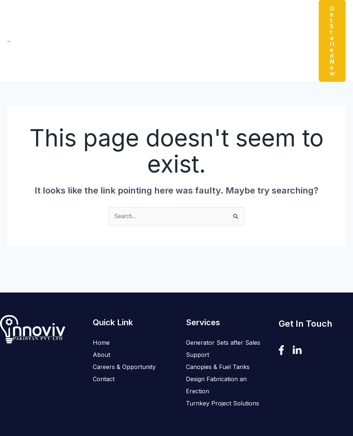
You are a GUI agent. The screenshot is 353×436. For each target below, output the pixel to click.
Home (72, 17)
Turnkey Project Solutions (222, 356)
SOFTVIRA (215, 407)
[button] (143, 17)
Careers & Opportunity (227, 17)
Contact (278, 17)
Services (170, 17)
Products (130, 17)
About (96, 17)
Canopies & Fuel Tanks (218, 320)
